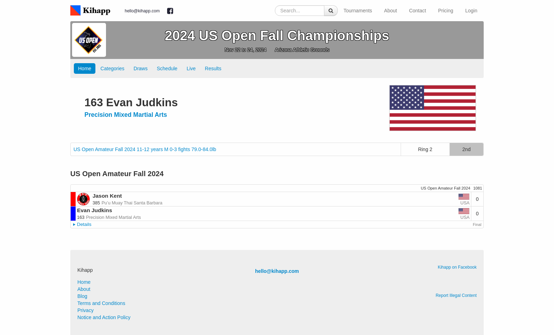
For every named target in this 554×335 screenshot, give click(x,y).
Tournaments (357, 10)
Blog (82, 296)
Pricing (445, 10)
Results (213, 68)
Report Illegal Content (456, 295)
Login (471, 10)
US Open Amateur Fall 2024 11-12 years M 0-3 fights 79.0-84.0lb (144, 149)
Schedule (167, 68)
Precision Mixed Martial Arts (125, 114)
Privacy (85, 310)
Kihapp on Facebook (457, 267)
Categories (112, 68)
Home (84, 68)
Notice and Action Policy (103, 317)
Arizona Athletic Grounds (302, 50)
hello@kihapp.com (142, 10)
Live (191, 68)
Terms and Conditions (101, 303)
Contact (417, 10)
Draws (141, 68)
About (390, 10)
